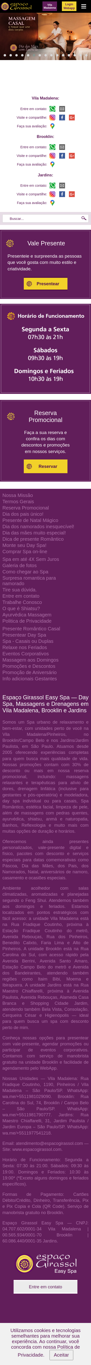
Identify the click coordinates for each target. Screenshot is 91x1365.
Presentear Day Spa (24, 635)
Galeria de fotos (19, 565)
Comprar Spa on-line (24, 551)
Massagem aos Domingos (30, 660)
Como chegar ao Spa (25, 571)
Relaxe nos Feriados (24, 647)
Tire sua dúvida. (19, 589)
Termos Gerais (18, 501)
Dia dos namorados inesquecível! (38, 526)
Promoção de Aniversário (29, 672)
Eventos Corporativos (25, 653)
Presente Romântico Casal (31, 628)
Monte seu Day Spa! (24, 545)
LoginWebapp (69, 6)
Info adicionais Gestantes (29, 678)
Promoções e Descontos (28, 666)
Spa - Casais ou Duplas (27, 641)
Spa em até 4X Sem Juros (30, 559)
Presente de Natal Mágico (30, 520)
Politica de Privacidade (26, 621)
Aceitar (61, 1355)
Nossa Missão (17, 495)
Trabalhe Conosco (22, 602)
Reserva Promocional (25, 507)
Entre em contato (20, 596)
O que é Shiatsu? (21, 608)
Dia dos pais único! (22, 514)
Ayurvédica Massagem (26, 614)
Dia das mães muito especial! (34, 532)
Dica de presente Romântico (33, 539)
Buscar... (17, 219)
